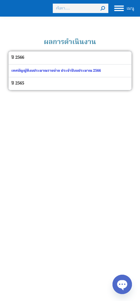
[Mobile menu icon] (124, 8)
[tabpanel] (70, 70)
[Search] (80, 8)
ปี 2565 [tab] (17, 83)
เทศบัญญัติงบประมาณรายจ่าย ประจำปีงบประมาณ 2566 (56, 71)
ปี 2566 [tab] (17, 57)
